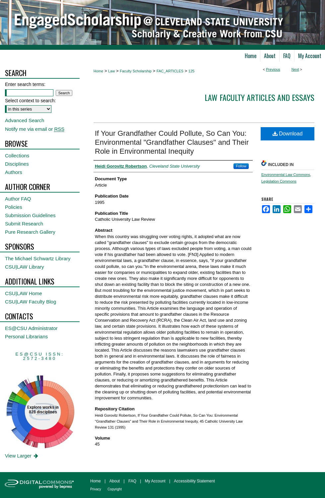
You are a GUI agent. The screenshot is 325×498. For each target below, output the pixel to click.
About (114, 481)
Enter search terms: (25, 84)
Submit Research (24, 223)
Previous (273, 69)
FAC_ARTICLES (170, 71)
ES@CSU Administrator (31, 328)
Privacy (95, 489)
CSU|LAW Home (23, 293)
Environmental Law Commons (285, 175)
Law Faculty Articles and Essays (259, 97)
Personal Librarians (26, 336)
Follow (241, 166)
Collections (17, 155)
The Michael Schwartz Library (38, 258)
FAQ (132, 481)
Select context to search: (30, 100)
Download (288, 133)
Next (295, 69)
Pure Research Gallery (30, 232)
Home (98, 71)
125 (191, 71)
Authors (13, 172)
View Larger (22, 455)
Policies (13, 207)
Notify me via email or (34, 129)
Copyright (114, 489)
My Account (155, 481)
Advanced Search (24, 120)
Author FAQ (18, 199)
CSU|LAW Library (24, 267)
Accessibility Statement (194, 481)
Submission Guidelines (30, 215)
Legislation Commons (278, 181)
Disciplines (17, 164)
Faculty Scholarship (136, 71)
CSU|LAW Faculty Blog (30, 301)
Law (111, 71)
